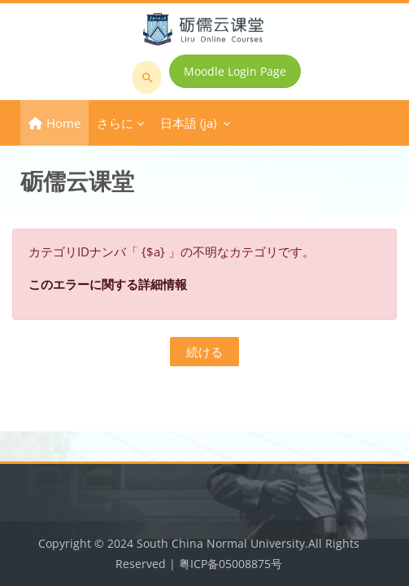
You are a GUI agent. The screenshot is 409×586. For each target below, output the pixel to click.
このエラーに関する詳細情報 (107, 284)
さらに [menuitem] (115, 123)
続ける (204, 351)
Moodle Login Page (235, 71)
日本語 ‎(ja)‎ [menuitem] (188, 123)
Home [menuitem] (63, 123)
